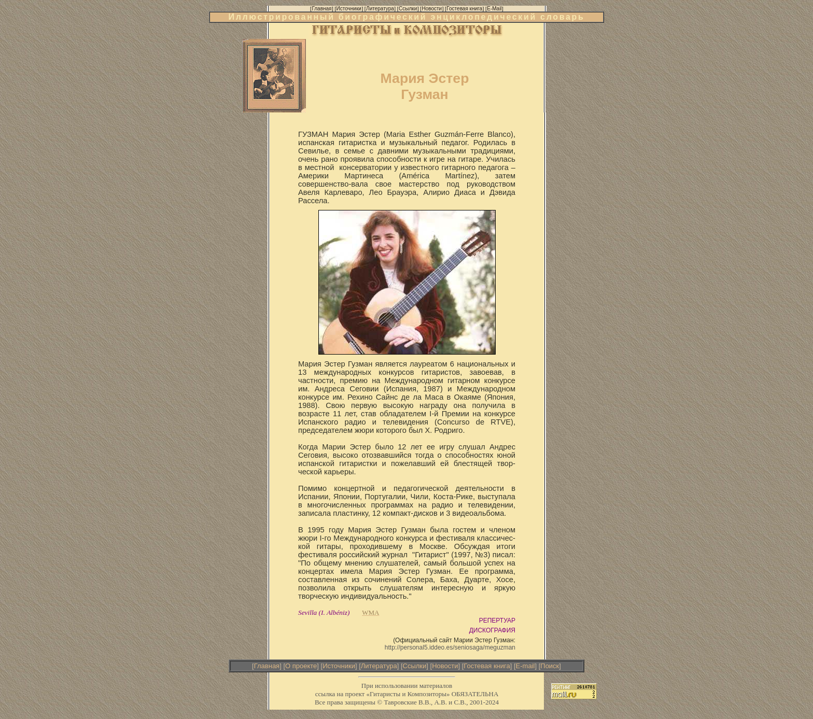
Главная (266, 666)
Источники (339, 666)
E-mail (525, 666)
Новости (445, 666)
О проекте (301, 666)
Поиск (549, 666)
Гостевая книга (487, 666)
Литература (379, 666)
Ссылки (415, 666)
